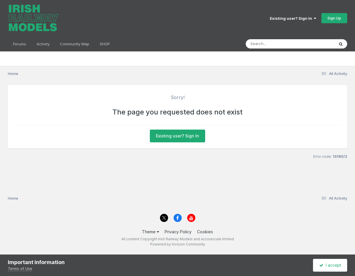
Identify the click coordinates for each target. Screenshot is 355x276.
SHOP (105, 44)
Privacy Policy (178, 231)
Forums (19, 44)
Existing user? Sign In (293, 18)
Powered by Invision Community (177, 244)
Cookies (205, 231)
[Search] (274, 44)
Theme (150, 231)
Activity (43, 44)
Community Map (74, 44)
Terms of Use (20, 268)
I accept (330, 265)
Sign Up (334, 18)
